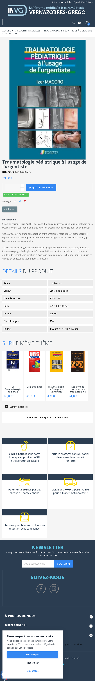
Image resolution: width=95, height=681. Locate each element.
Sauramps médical (59, 290)
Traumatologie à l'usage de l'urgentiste (56, 389)
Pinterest (25, 201)
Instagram (54, 588)
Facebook (41, 588)
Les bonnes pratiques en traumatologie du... (78, 389)
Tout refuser (32, 663)
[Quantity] (12, 187)
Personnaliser (32, 671)
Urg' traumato (34, 386)
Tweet (20, 201)
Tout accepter (32, 654)
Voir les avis (10, 209)
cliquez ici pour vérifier (73, 644)
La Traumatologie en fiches (13, 389)
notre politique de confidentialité (73, 552)
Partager (15, 201)
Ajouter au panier (41, 187)
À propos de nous (20, 616)
